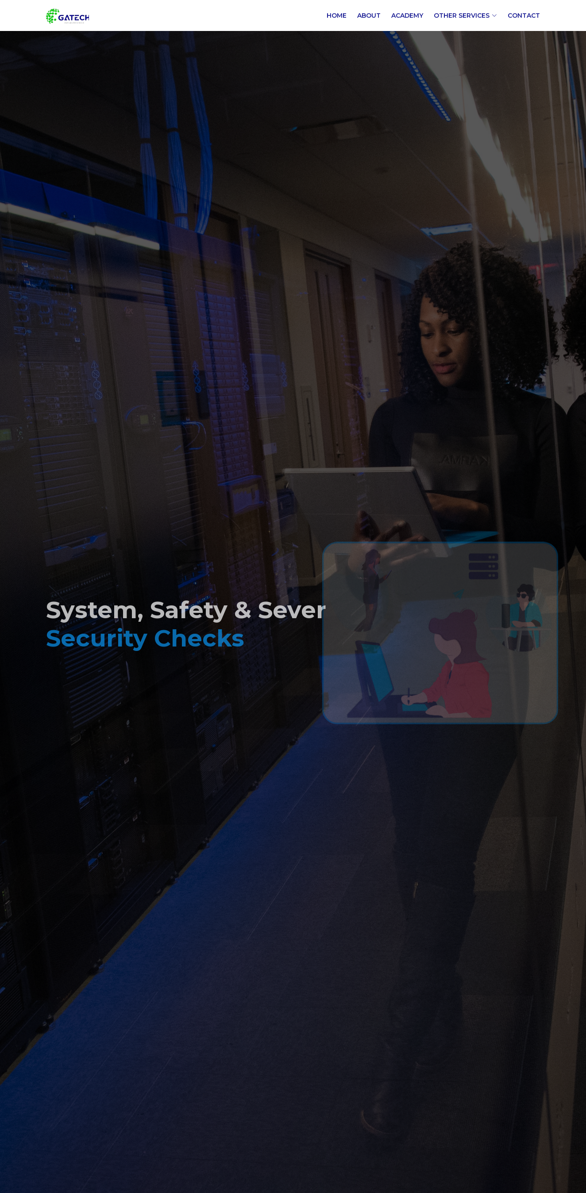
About (369, 15)
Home (337, 15)
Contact (524, 15)
